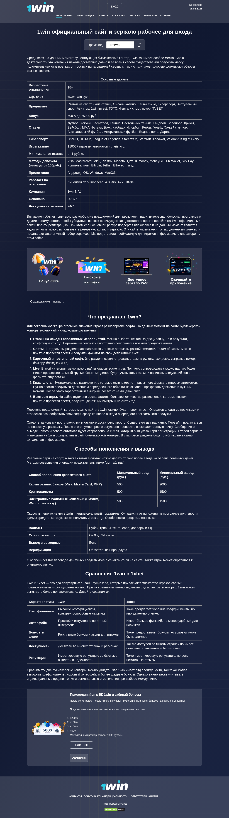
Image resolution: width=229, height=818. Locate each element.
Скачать (103, 15)
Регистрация (85, 15)
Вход (114, 6)
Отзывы (165, 15)
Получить (81, 744)
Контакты (150, 15)
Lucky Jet (118, 15)
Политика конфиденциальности (105, 796)
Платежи (134, 15)
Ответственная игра (144, 796)
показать (58, 301)
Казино (68, 15)
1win (59, 15)
